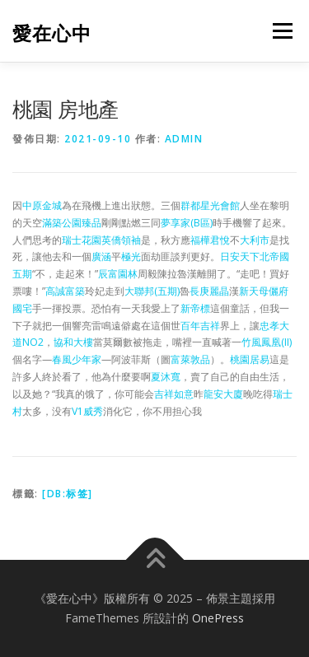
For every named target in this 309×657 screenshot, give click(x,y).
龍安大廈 (223, 394)
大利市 (254, 240)
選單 (280, 31)
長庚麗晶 (209, 291)
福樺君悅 (210, 240)
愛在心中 (51, 32)
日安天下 (240, 256)
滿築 (52, 223)
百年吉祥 (200, 326)
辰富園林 (118, 274)
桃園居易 (249, 359)
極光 (131, 256)
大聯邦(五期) (152, 291)
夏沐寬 (165, 377)
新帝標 (195, 308)
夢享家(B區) (187, 223)
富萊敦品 (190, 359)
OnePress (218, 618)
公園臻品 (81, 223)
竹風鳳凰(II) (266, 342)
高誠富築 (65, 291)
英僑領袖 (121, 240)
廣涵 (101, 256)
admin (184, 139)
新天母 (254, 291)
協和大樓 (73, 342)
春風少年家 (76, 359)
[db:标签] (67, 494)
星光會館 (220, 205)
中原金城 (42, 205)
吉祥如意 (174, 394)
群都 (190, 205)
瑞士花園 (81, 240)
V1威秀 (87, 411)
